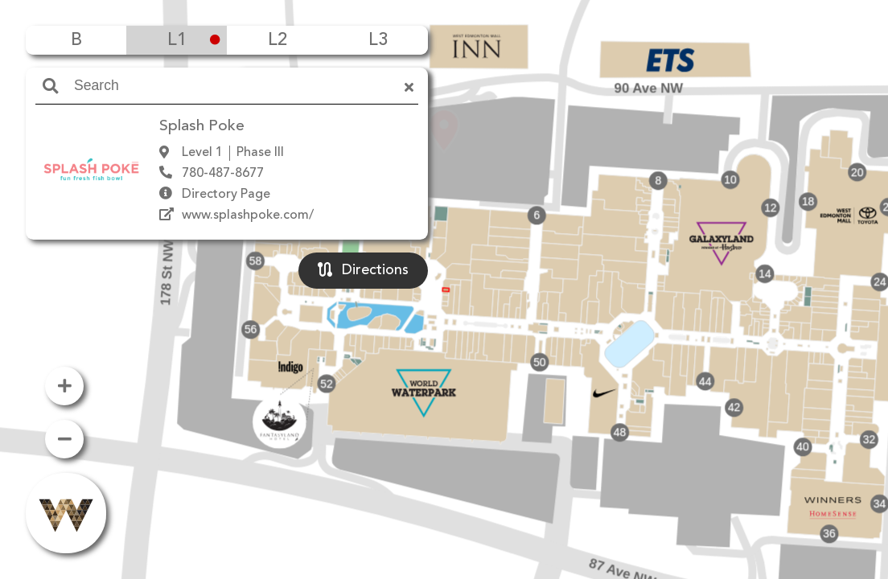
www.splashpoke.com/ (248, 215)
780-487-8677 (223, 173)
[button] (444, 266)
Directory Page (226, 194)
